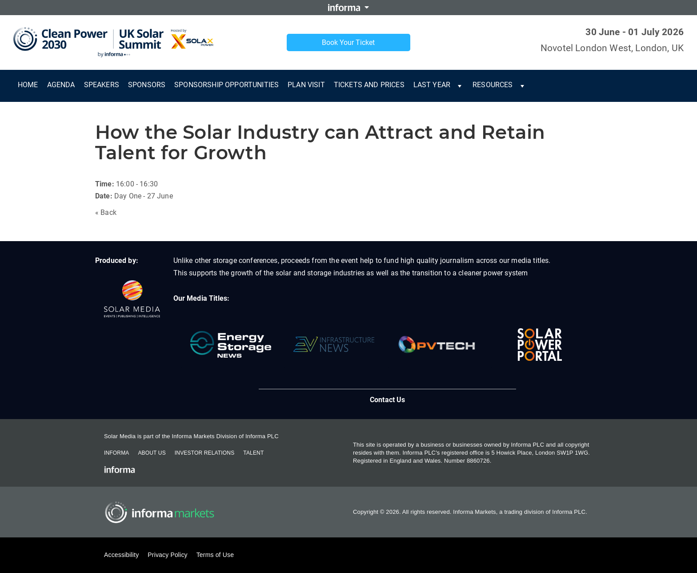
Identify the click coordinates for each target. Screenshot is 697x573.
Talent (253, 453)
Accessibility (121, 554)
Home (28, 85)
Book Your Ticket (348, 42)
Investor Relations (204, 453)
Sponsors (146, 85)
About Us (151, 453)
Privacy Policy (167, 554)
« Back (105, 212)
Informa (116, 453)
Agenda (61, 85)
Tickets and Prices (369, 85)
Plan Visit (306, 85)
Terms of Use (215, 554)
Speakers (101, 85)
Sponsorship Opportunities (226, 85)
